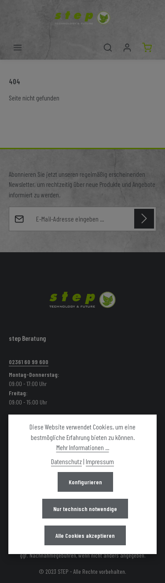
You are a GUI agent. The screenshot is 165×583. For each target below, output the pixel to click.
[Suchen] (108, 47)
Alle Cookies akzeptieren (85, 535)
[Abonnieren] (144, 219)
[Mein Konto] (127, 47)
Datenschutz (66, 461)
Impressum (100, 461)
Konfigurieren (85, 482)
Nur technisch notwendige (85, 508)
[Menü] (17, 47)
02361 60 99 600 (28, 361)
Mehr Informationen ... (82, 447)
